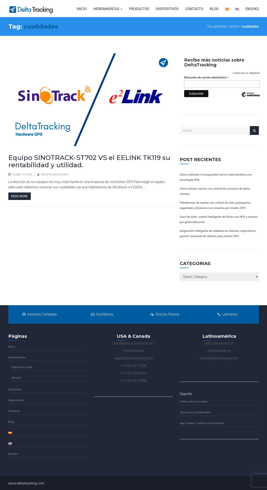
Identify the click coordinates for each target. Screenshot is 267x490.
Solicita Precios (164, 314)
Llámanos (227, 314)
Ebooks (252, 9)
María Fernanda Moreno (55, 174)
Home (233, 26)
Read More (19, 196)
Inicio (82, 9)
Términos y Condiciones (195, 412)
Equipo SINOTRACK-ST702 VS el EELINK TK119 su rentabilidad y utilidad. (89, 161)
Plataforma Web (22, 367)
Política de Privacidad (193, 401)
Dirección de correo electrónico (206, 78)
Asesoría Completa (39, 314)
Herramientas (107, 9)
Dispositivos (167, 9)
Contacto (194, 9)
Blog (214, 9)
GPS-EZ (17, 377)
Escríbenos (102, 314)
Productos (139, 9)
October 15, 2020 (22, 174)
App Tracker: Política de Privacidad (202, 423)
